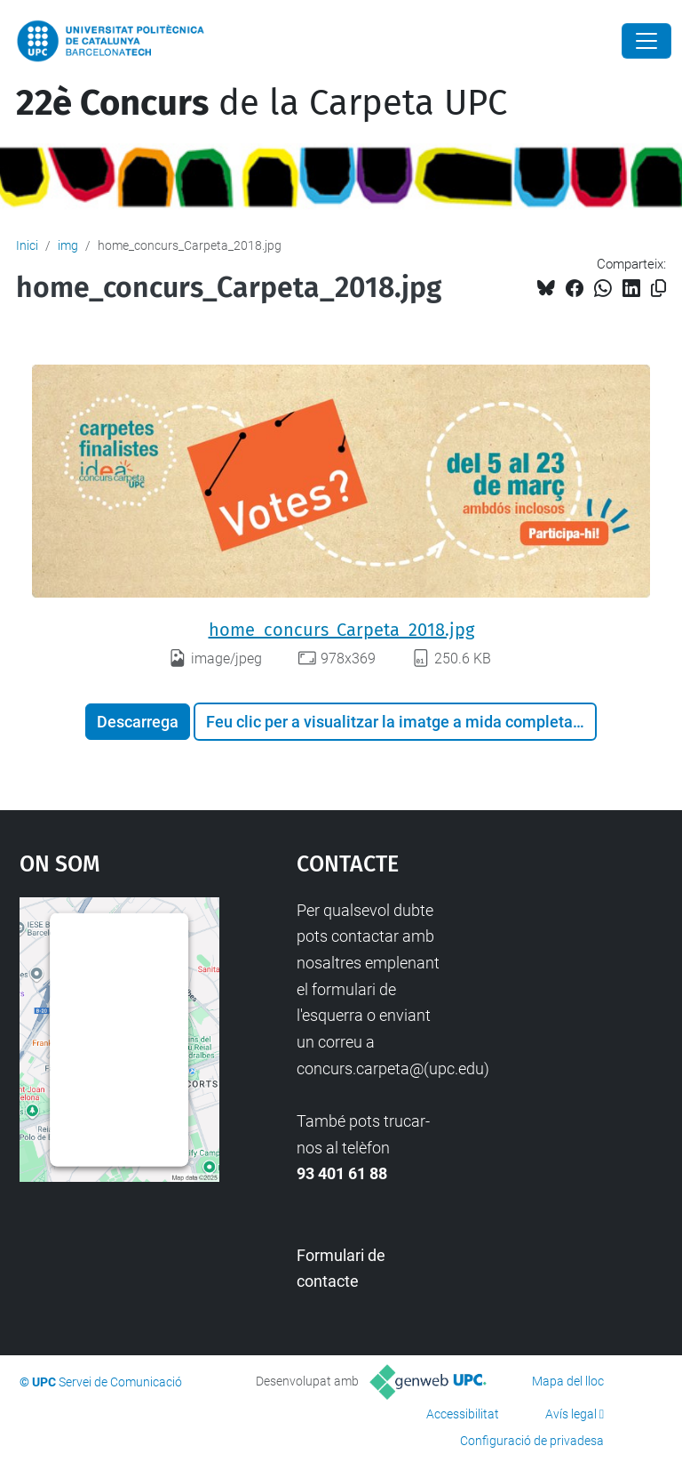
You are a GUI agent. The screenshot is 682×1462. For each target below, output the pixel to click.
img (68, 245)
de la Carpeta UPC (261, 103)
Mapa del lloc (568, 1381)
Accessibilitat (462, 1414)
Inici (27, 245)
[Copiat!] (658, 288)
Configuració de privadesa (532, 1441)
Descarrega (137, 721)
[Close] (646, 41)
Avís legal (571, 1414)
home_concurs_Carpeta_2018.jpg (341, 629)
